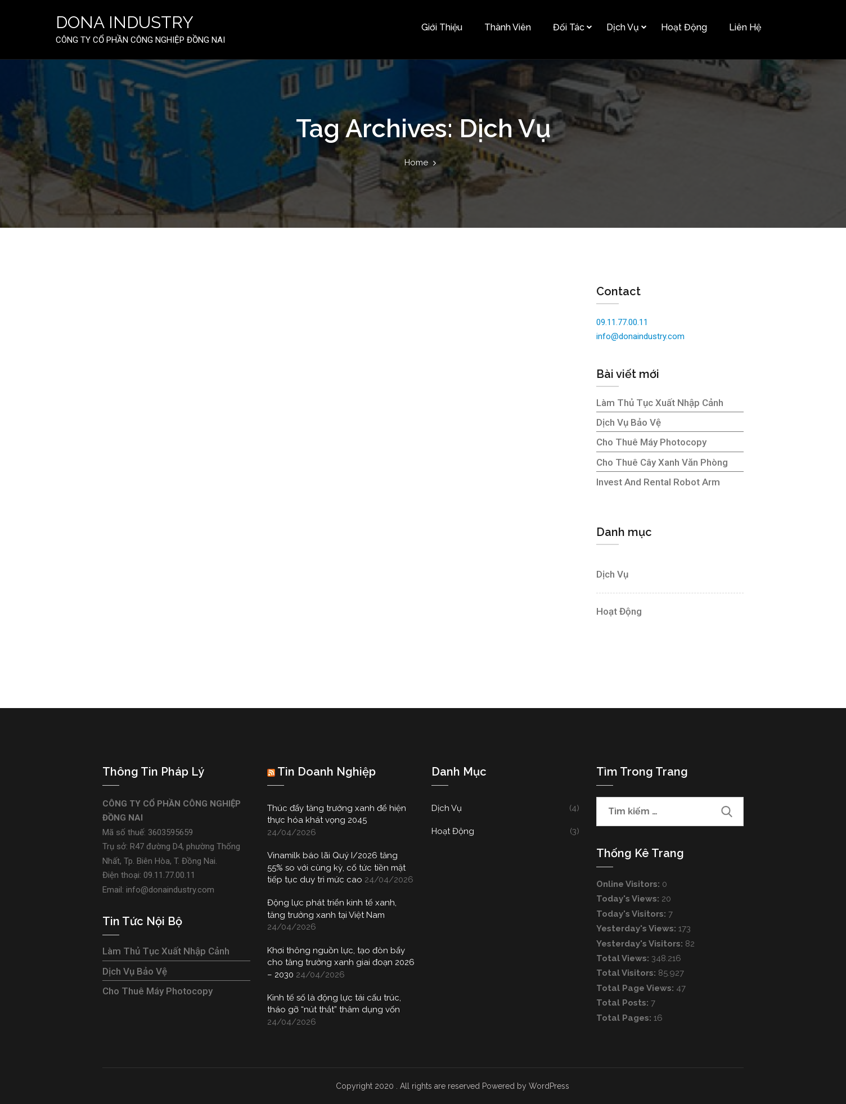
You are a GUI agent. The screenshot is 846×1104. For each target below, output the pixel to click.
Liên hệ (744, 27)
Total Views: (623, 958)
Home (416, 162)
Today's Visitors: (632, 914)
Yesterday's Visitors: (640, 944)
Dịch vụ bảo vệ (628, 422)
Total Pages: (625, 1018)
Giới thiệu (441, 27)
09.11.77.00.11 (622, 322)
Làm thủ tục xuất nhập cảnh (659, 402)
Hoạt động (683, 27)
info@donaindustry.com (640, 336)
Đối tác (568, 27)
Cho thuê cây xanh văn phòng (662, 462)
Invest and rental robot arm (658, 482)
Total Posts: (623, 1003)
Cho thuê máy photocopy (651, 442)
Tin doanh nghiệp (326, 771)
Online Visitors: (629, 884)
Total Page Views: (636, 988)
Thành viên (507, 27)
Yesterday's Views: (637, 928)
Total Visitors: (627, 973)
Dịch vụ (622, 27)
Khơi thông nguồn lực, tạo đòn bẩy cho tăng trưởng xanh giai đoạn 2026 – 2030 (341, 962)
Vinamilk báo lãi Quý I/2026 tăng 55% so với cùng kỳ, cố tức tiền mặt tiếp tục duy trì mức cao (336, 867)
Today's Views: (629, 899)
